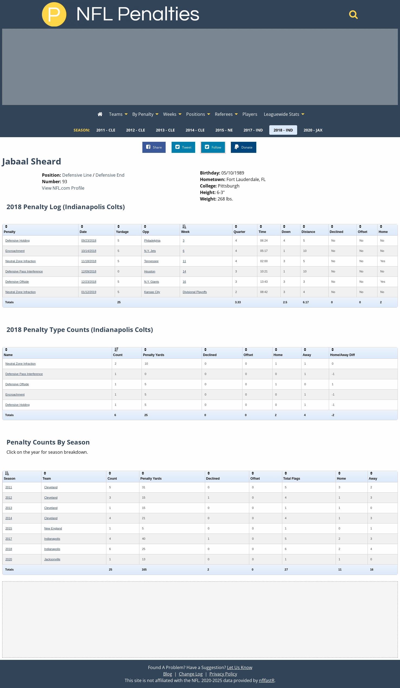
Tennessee (151, 261)
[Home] (353, 16)
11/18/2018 (88, 261)
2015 (8, 528)
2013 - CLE (165, 130)
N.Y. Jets (150, 250)
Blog (167, 674)
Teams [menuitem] (116, 114)
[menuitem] (100, 114)
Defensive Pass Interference (24, 271)
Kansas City (152, 292)
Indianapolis (52, 538)
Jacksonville (52, 559)
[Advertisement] (200, 67)
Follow (213, 147)
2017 (8, 538)
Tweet (183, 147)
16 (184, 281)
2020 (8, 559)
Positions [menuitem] (195, 114)
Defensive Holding (17, 240)
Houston (149, 271)
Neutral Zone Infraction (20, 261)
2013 (8, 507)
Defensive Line (77, 175)
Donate (244, 147)
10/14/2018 (88, 250)
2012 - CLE (135, 130)
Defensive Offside (17, 281)
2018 (8, 549)
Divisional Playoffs (195, 292)
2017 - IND (253, 130)
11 (184, 261)
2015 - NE (224, 130)
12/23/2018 (88, 281)
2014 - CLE (195, 130)
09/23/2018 (88, 240)
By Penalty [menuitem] (142, 114)
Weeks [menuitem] (169, 114)
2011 (8, 487)
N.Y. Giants (151, 281)
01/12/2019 (88, 292)
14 (184, 271)
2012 (8, 497)
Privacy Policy (223, 674)
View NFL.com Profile (63, 188)
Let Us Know (239, 667)
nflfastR (266, 680)
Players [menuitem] (249, 114)
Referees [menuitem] (224, 114)
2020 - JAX (313, 130)
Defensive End (110, 175)
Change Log (191, 674)
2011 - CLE (105, 130)
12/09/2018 (88, 271)
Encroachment (15, 250)
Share (154, 147)
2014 (8, 518)
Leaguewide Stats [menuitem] (281, 114)
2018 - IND (283, 130)
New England (53, 528)
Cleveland (50, 487)
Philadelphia (152, 240)
